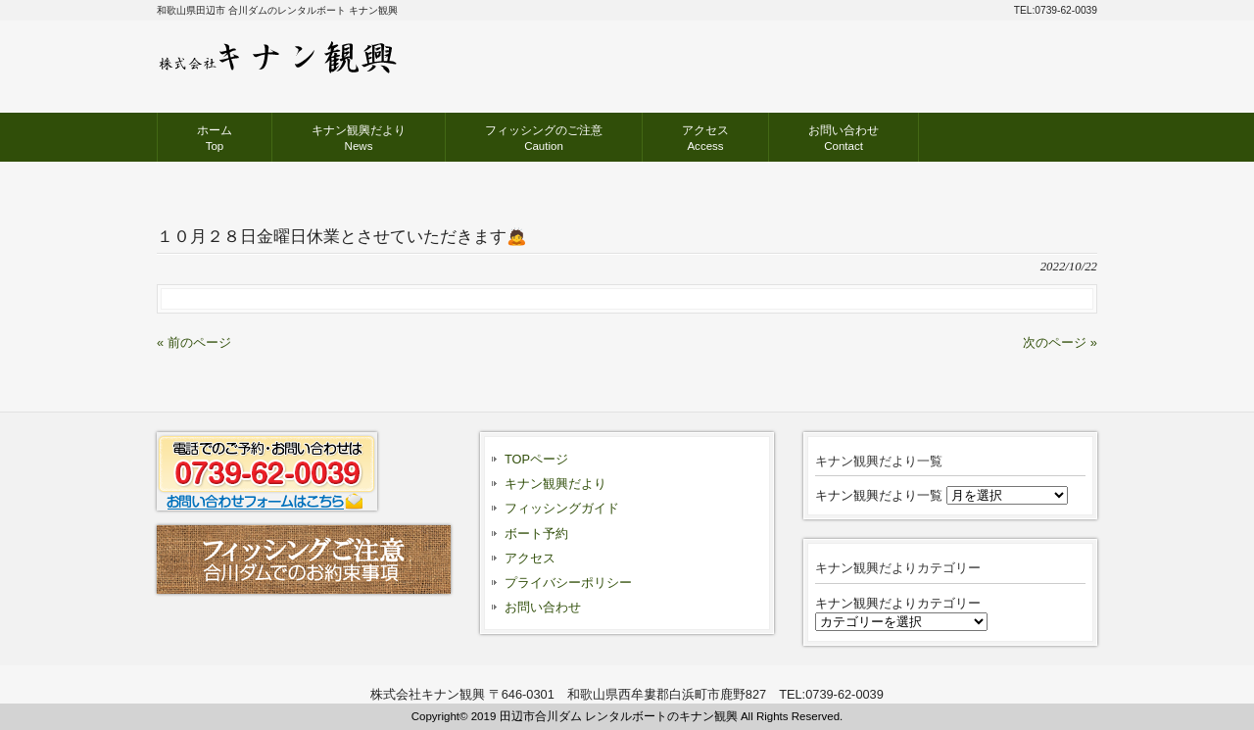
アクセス (530, 558)
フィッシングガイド (562, 508)
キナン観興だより (555, 483)
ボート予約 (536, 533)
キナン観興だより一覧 (878, 495)
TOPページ (536, 459)
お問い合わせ (543, 607)
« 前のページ (194, 342)
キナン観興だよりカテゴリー (898, 603)
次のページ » (1060, 342)
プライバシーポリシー (568, 582)
